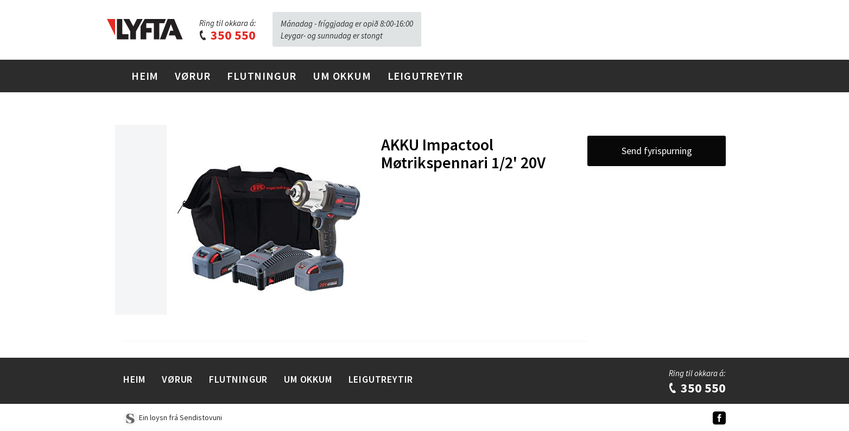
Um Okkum (342, 76)
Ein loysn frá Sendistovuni (172, 417)
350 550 (227, 35)
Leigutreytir (426, 76)
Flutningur (261, 76)
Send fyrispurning (657, 150)
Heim (145, 76)
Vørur (193, 76)
